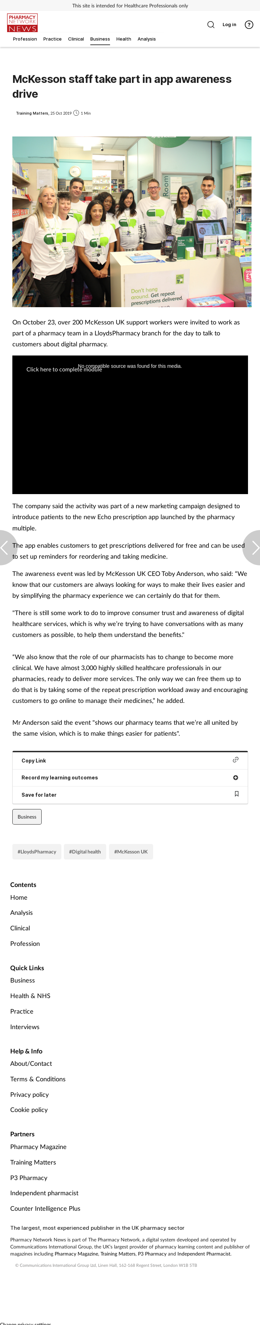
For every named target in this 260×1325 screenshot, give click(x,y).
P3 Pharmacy (28, 1177)
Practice (22, 1011)
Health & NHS (30, 995)
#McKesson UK (131, 852)
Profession (25, 943)
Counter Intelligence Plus (45, 1208)
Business (27, 817)
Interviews (25, 1027)
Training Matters (33, 1162)
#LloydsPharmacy (37, 852)
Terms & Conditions (38, 1079)
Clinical (20, 928)
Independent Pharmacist (203, 1254)
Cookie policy (29, 1109)
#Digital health (85, 852)
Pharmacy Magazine (38, 1146)
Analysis (21, 912)
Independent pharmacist (44, 1193)
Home (19, 897)
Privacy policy (29, 1094)
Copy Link (130, 760)
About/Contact (31, 1063)
